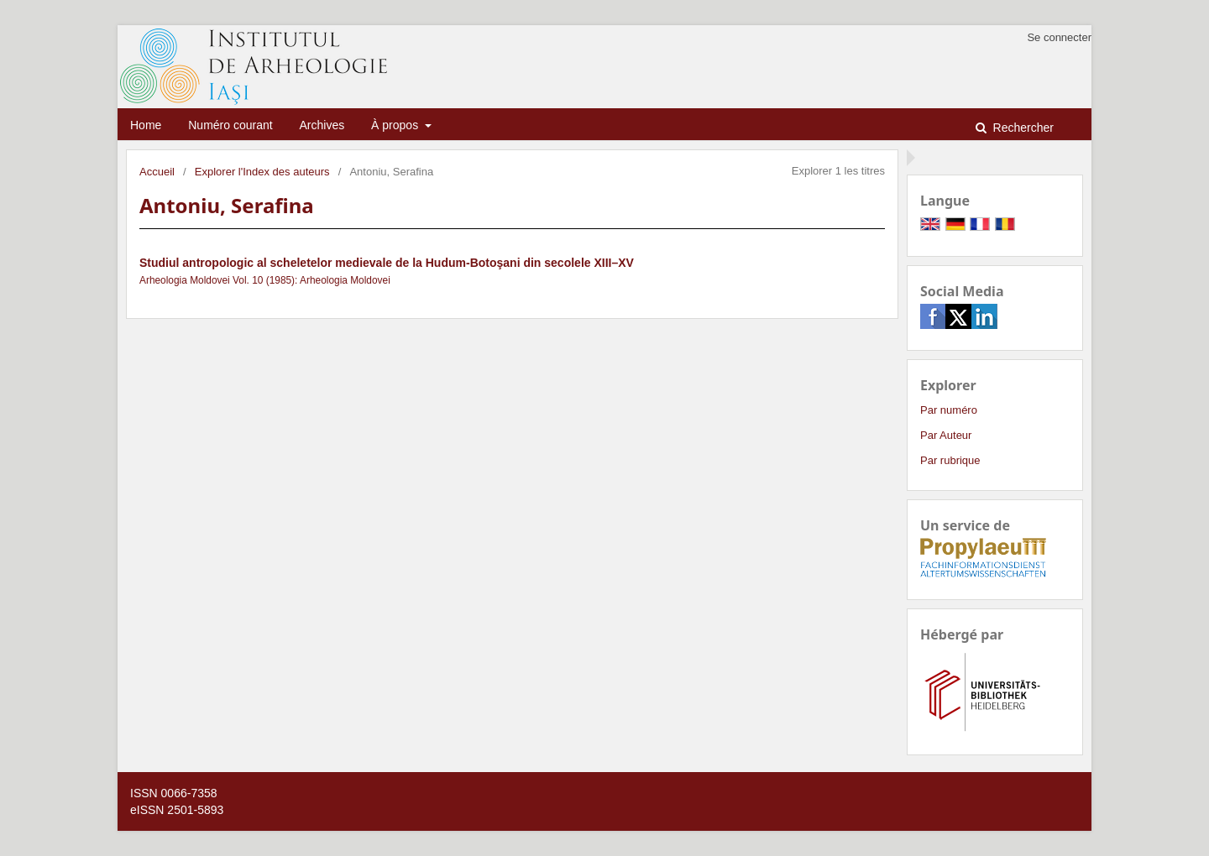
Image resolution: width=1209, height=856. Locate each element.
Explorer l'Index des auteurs (262, 171)
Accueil (157, 171)
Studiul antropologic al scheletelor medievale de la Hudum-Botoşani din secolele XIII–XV (386, 262)
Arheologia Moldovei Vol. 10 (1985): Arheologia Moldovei (264, 280)
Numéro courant (230, 125)
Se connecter (1059, 37)
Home (145, 125)
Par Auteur (945, 435)
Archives (322, 125)
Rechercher (1022, 127)
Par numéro (948, 410)
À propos (396, 125)
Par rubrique (950, 460)
